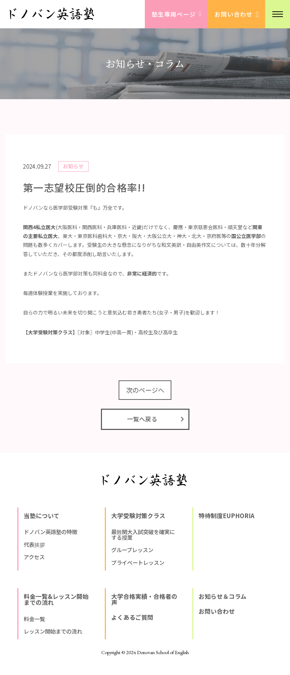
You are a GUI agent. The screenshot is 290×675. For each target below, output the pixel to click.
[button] (277, 14)
